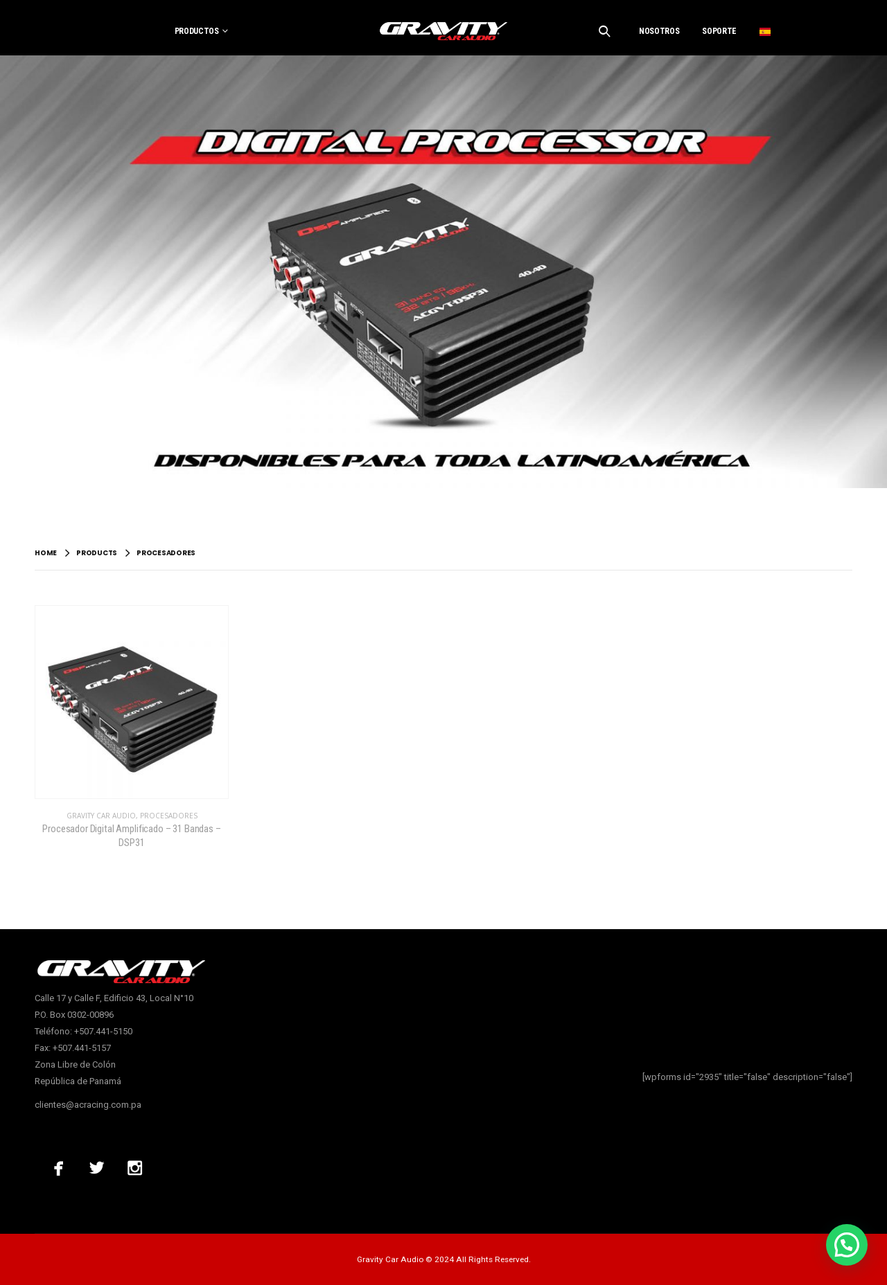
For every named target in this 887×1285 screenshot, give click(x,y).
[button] (847, 1245)
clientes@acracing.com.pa (88, 1104)
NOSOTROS (659, 31)
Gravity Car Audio (101, 815)
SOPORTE (719, 31)
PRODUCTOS (197, 31)
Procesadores (168, 815)
